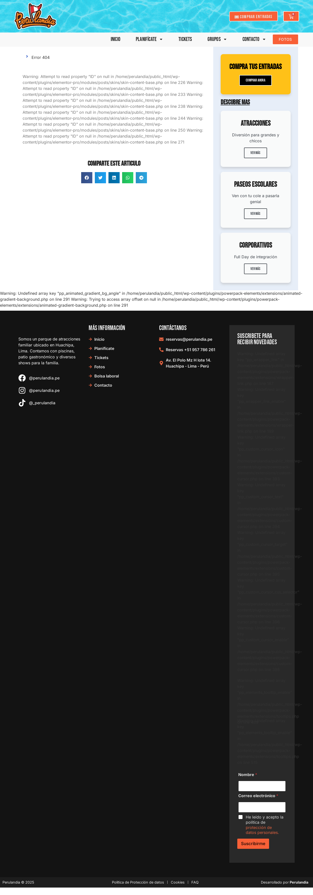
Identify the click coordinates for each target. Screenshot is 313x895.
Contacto (254, 39)
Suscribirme (253, 843)
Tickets (185, 39)
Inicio (115, 39)
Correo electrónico (258, 795)
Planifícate (149, 39)
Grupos (217, 39)
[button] (86, 177)
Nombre (247, 774)
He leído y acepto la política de (264, 825)
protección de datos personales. (262, 830)
